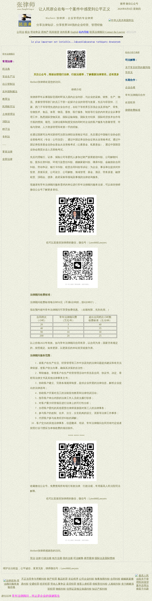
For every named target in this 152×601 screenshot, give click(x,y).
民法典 (6, 69)
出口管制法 (8, 84)
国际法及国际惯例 (105, 558)
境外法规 (68, 558)
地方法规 (57, 558)
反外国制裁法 (9, 91)
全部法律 (7, 159)
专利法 (6, 136)
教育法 (6, 99)
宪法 (32, 558)
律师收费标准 (132, 110)
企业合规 (130, 87)
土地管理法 (8, 114)
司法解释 (78, 558)
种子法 (6, 129)
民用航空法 (8, 106)
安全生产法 (8, 76)
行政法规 (46, 558)
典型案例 (89, 558)
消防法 (6, 121)
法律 (38, 558)
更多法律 (7, 151)
